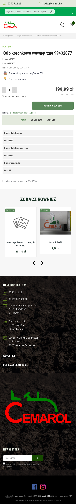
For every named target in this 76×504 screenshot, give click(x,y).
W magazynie (8, 96)
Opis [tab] (23, 120)
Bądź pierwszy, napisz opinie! (23, 112)
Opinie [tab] (51, 120)
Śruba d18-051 (55, 242)
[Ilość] (9, 90)
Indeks (5, 59)
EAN (4, 63)
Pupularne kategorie (38, 365)
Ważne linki (38, 356)
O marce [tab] (36, 120)
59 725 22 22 (14, 3)
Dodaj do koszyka (52, 105)
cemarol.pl (24, 501)
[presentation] (33, 263)
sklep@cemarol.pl (53, 3)
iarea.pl (58, 501)
